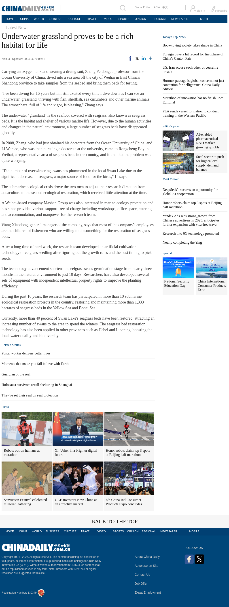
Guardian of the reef (16, 374)
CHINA (24, 19)
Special (167, 253)
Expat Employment (148, 592)
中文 (165, 7)
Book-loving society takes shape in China (192, 45)
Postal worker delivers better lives (26, 353)
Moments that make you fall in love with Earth (35, 364)
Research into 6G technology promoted (191, 233)
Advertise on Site (146, 565)
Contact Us (142, 574)
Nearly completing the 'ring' (183, 242)
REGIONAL (159, 19)
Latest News (17, 27)
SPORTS (123, 19)
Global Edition (143, 7)
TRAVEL (91, 19)
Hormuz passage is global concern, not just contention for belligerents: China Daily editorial (193, 85)
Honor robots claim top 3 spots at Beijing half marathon (128, 453)
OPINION (140, 19)
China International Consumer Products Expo (212, 285)
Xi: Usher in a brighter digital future (76, 453)
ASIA (157, 7)
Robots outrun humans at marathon (22, 453)
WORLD (39, 19)
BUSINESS (54, 19)
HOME (10, 19)
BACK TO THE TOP (114, 521)
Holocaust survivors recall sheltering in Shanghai (37, 385)
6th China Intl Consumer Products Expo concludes (124, 502)
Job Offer (141, 583)
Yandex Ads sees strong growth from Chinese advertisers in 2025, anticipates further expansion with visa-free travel (191, 220)
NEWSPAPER (179, 19)
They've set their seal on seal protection (30, 395)
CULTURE (74, 19)
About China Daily (147, 557)
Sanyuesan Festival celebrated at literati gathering (25, 502)
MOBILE (205, 19)
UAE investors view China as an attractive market (76, 502)
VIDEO (108, 19)
